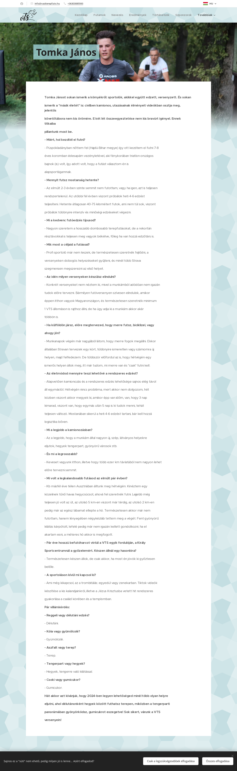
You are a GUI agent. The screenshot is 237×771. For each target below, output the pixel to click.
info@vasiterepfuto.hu (47, 3)
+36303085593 (75, 3)
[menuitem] (78, 15)
